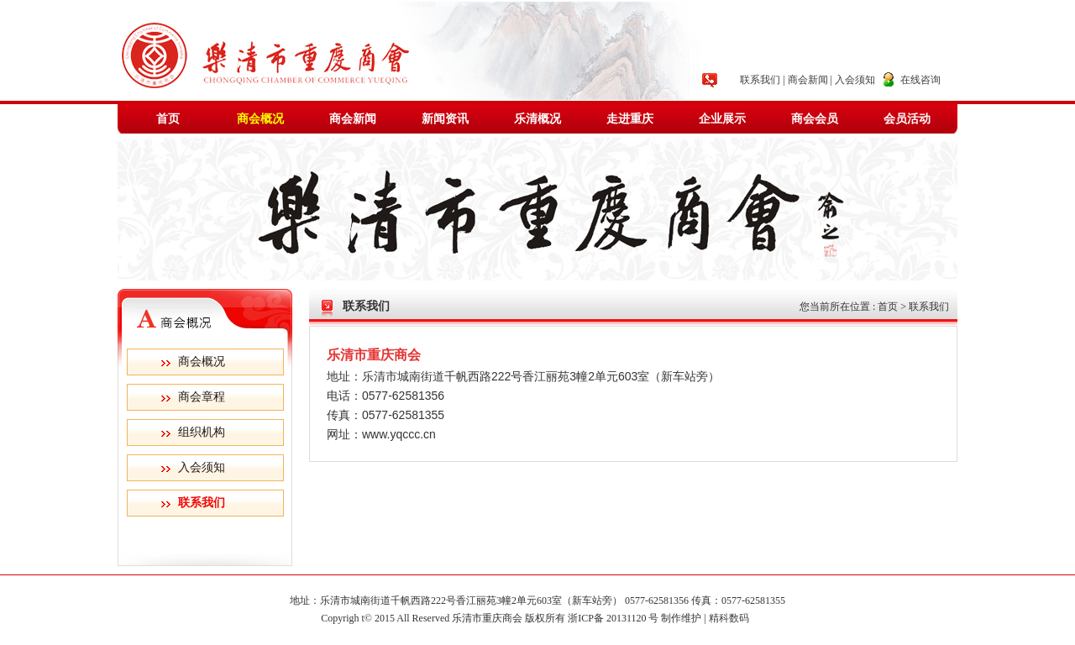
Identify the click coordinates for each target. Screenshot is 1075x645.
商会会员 (814, 119)
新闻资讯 (445, 119)
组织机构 (201, 432)
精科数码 (731, 618)
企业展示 (722, 119)
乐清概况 (537, 119)
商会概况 (260, 119)
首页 (168, 119)
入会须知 (855, 80)
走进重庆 (629, 119)
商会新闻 (808, 80)
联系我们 (760, 80)
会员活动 (907, 119)
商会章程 (201, 397)
